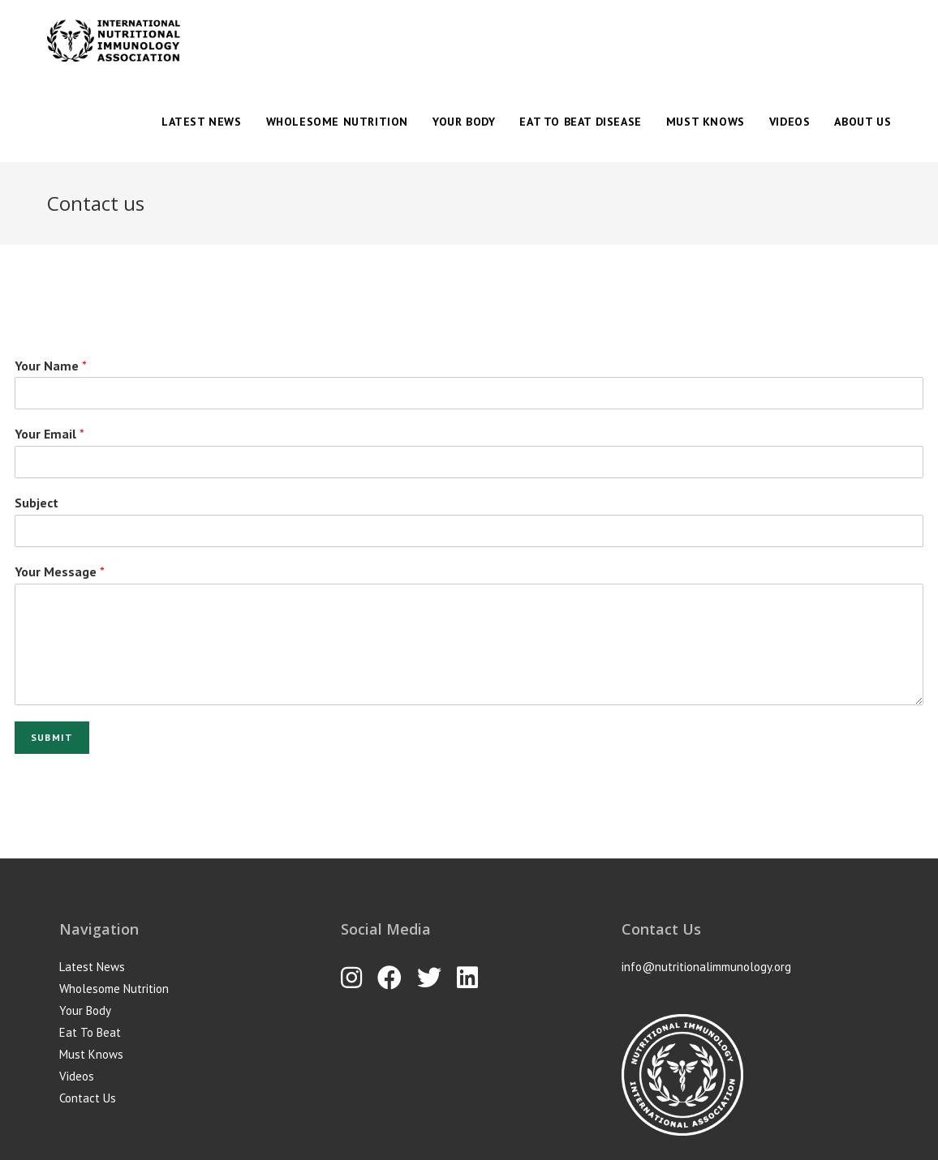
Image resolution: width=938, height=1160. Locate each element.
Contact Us (87, 1098)
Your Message (60, 571)
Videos (76, 1076)
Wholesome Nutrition (114, 988)
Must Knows (91, 1054)
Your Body (85, 1010)
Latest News (92, 966)
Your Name (51, 365)
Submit (52, 737)
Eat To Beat (90, 1032)
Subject (36, 502)
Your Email (49, 434)
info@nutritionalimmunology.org (706, 966)
